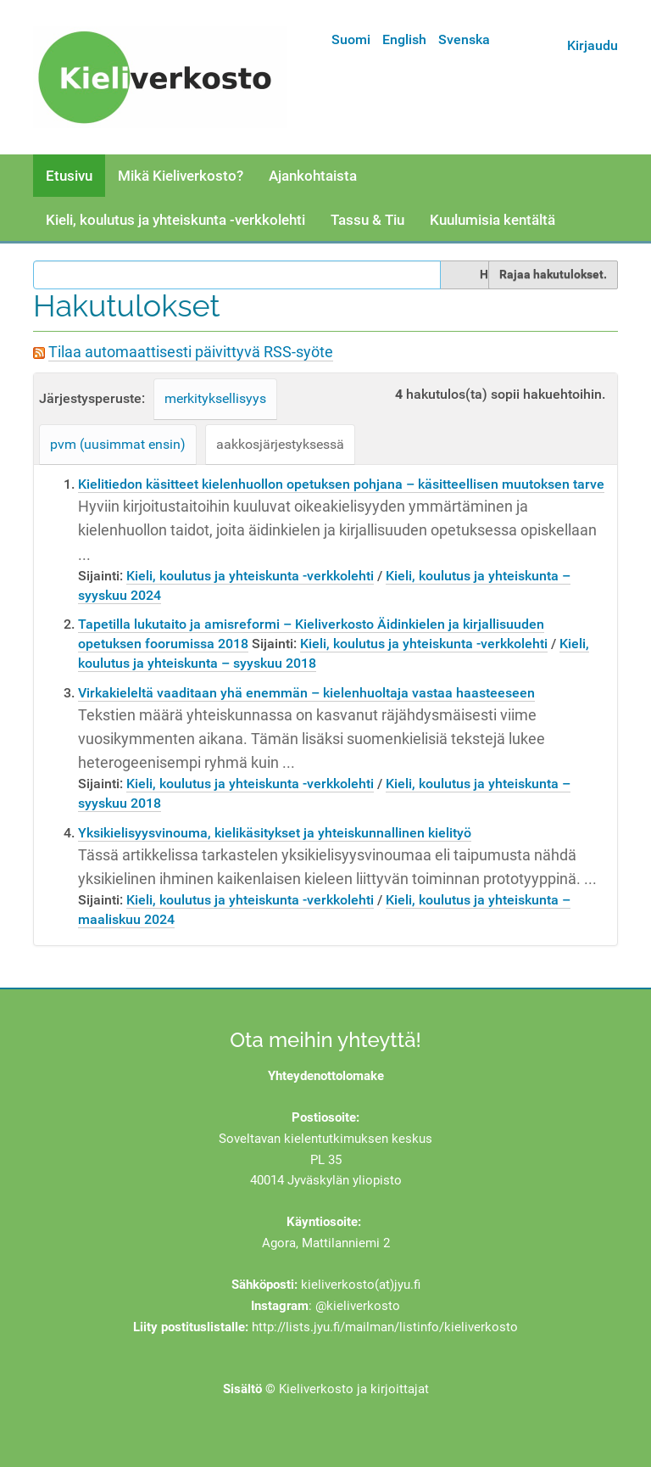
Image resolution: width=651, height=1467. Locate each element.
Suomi (350, 39)
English (404, 39)
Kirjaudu (592, 45)
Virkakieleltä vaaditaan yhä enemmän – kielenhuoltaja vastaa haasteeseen (306, 693)
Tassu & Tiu (367, 219)
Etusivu (69, 175)
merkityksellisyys (215, 398)
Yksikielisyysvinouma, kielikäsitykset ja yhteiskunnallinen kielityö (274, 833)
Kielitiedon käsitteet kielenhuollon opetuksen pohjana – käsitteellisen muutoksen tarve (341, 484)
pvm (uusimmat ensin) (118, 444)
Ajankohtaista (313, 175)
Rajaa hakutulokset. (553, 274)
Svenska (464, 39)
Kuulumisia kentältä (492, 219)
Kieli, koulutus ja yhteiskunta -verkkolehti (175, 219)
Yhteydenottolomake (326, 1075)
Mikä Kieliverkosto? (180, 175)
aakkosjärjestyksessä (280, 444)
